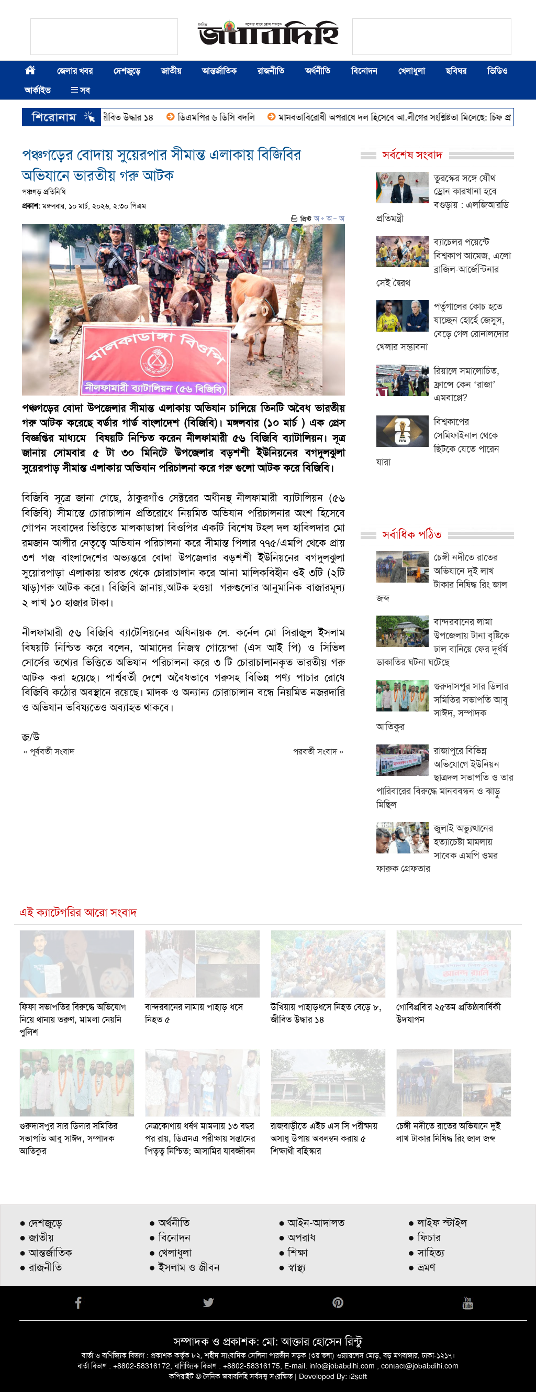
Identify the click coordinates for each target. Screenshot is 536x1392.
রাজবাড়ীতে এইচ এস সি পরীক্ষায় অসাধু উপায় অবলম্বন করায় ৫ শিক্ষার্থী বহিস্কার (324, 1138)
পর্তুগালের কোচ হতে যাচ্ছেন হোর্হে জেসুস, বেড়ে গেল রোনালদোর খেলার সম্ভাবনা (442, 326)
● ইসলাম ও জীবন (184, 1267)
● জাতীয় (36, 1237)
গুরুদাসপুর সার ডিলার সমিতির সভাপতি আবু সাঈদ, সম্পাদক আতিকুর (442, 706)
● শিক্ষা (293, 1252)
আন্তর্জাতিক (219, 70)
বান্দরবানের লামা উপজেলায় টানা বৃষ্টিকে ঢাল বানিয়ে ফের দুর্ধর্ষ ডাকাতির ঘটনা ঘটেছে (442, 642)
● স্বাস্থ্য (292, 1267)
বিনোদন (364, 70)
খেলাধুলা (411, 70)
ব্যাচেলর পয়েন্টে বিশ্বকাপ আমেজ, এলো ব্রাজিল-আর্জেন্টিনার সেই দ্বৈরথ (443, 262)
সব (80, 90)
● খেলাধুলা (170, 1252)
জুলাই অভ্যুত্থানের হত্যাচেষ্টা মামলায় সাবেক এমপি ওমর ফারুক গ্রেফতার (437, 848)
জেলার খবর (75, 70)
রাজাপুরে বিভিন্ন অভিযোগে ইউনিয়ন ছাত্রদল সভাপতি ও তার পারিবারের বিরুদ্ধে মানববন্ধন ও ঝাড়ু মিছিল (444, 777)
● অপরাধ (297, 1237)
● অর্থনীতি (169, 1223)
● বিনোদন (170, 1237)
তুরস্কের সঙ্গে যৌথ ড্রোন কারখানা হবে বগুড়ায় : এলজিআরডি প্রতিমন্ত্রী (442, 198)
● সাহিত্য (426, 1252)
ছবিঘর (456, 70)
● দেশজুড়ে (40, 1223)
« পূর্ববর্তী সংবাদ (48, 751)
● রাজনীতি (40, 1267)
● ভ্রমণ (422, 1267)
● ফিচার (424, 1237)
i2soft (358, 1376)
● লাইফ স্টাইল (437, 1223)
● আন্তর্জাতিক (45, 1252)
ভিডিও (497, 70)
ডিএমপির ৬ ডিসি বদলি (223, 117)
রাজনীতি (271, 70)
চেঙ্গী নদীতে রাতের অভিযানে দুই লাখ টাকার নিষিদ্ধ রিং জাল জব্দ (441, 577)
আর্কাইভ (37, 90)
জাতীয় (171, 70)
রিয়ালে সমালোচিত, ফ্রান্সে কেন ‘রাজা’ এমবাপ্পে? (466, 384)
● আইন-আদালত (311, 1223)
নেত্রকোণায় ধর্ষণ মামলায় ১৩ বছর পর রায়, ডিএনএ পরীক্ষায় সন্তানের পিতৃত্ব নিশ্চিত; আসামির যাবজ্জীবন (200, 1138)
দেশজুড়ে (127, 70)
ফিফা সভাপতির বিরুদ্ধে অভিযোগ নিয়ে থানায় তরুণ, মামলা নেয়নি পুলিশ (72, 1019)
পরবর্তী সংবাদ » (318, 751)
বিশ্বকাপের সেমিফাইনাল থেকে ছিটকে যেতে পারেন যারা (437, 441)
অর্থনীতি (317, 70)
